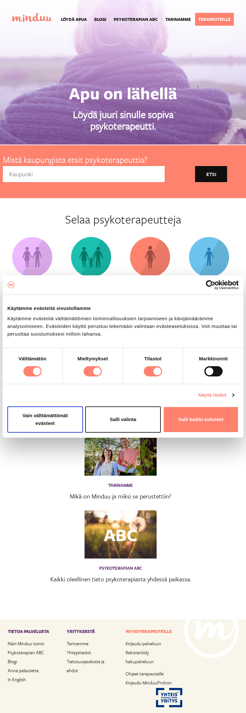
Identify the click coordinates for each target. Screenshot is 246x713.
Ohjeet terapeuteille (145, 674)
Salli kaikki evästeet (201, 419)
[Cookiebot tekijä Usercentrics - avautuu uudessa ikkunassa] (211, 285)
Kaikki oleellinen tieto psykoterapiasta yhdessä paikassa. (120, 579)
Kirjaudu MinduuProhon (149, 683)
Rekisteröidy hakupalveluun (140, 657)
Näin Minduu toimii (26, 643)
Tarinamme (178, 19)
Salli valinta (123, 419)
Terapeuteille (214, 19)
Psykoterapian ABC (136, 19)
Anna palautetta (23, 670)
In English (17, 679)
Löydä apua (74, 19)
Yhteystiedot (79, 652)
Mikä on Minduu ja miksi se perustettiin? (120, 496)
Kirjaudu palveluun (143, 643)
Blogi (100, 19)
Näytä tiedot (212, 395)
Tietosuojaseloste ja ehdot (85, 665)
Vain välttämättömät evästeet (45, 419)
